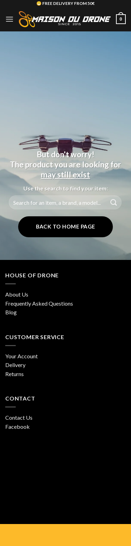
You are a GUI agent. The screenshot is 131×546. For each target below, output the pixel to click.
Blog (11, 312)
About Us (16, 294)
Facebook (17, 426)
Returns (14, 374)
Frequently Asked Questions (39, 303)
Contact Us (18, 417)
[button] (9, 19)
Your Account (21, 356)
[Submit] (114, 202)
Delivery (15, 364)
